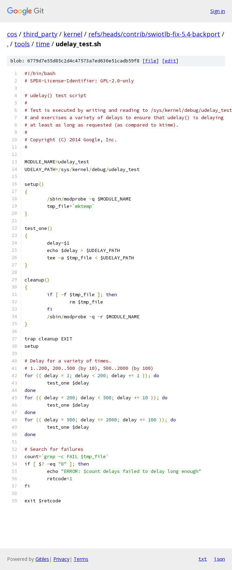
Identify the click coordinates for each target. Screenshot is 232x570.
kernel (72, 34)
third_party (40, 34)
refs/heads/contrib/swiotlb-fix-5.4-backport (154, 34)
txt (202, 559)
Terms (81, 559)
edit (170, 61)
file (150, 61)
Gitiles (42, 559)
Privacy (61, 559)
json (219, 559)
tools (22, 44)
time (43, 44)
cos (12, 34)
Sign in (217, 11)
